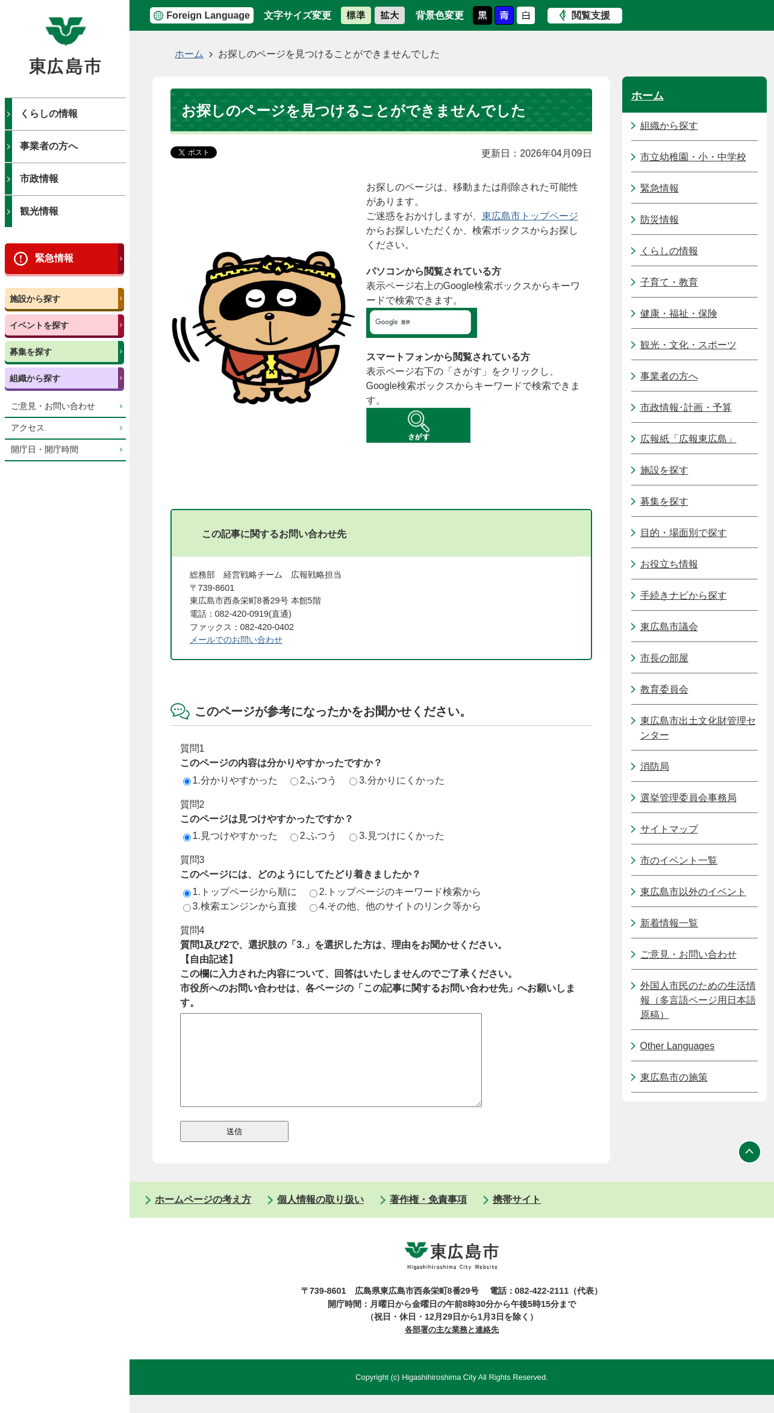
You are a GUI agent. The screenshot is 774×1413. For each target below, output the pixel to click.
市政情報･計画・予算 (686, 407)
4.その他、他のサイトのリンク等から (395, 906)
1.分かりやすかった (230, 780)
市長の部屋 (664, 658)
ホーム (189, 54)
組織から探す (35, 378)
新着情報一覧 (669, 923)
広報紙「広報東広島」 (688, 439)
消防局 (654, 766)
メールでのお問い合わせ (236, 639)
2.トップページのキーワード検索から (395, 892)
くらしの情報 (49, 113)
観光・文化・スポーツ (688, 345)
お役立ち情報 (669, 564)
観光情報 (39, 211)
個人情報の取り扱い (320, 1217)
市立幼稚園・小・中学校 (693, 157)
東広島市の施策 (674, 1077)
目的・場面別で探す (683, 533)
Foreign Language (208, 15)
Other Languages (677, 1046)
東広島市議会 (669, 627)
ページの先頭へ (750, 1170)
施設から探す (35, 299)
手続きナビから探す (683, 595)
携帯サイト (517, 1217)
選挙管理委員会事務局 (688, 798)
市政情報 (39, 178)
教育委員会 (664, 689)
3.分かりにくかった (396, 780)
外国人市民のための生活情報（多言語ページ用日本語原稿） (698, 1000)
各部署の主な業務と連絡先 (452, 1347)
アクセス (28, 427)
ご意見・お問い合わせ (53, 406)
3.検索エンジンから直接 (240, 906)
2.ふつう (313, 780)
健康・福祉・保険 (678, 313)
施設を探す (664, 470)
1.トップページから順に (240, 892)
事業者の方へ (49, 146)
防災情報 (659, 219)
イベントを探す (39, 325)
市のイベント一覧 (678, 860)
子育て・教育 (669, 282)
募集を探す (31, 352)
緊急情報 (54, 258)
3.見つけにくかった (396, 836)
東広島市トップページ (530, 216)
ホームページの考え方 (203, 1217)
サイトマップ (669, 829)
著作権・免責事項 (428, 1217)
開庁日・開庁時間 (44, 449)
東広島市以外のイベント (693, 892)
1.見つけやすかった (230, 836)
